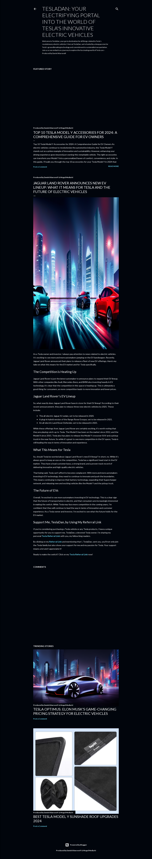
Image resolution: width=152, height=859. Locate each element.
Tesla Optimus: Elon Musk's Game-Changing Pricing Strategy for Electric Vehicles (74, 711)
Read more (113, 166)
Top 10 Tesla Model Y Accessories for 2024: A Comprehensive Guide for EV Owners (75, 134)
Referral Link (55, 541)
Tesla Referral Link (51, 536)
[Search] (117, 8)
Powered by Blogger (76, 845)
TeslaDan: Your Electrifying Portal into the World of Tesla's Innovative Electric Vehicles (71, 21)
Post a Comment (40, 167)
